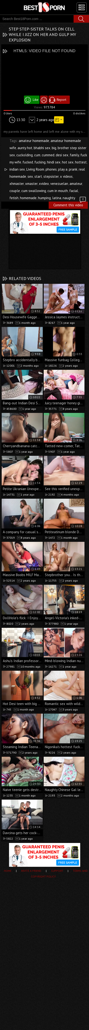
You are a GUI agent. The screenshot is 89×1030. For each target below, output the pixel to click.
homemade (28, 198)
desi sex (62, 155)
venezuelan (59, 183)
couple (14, 190)
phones (51, 169)
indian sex (17, 169)
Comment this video (70, 204)
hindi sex (54, 162)
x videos (66, 176)
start (38, 176)
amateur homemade (34, 140)
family (74, 155)
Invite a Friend (31, 871)
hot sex (68, 162)
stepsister (51, 176)
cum (37, 155)
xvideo (44, 183)
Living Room (35, 169)
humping (44, 198)
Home (7, 871)
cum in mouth (57, 190)
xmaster (31, 183)
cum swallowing (33, 190)
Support (57, 871)
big (54, 148)
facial (73, 190)
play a (62, 169)
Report (61, 99)
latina (56, 198)
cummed (48, 155)
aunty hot (25, 148)
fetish (14, 198)
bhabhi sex (42, 148)
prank (73, 169)
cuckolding (24, 155)
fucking (40, 162)
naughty (69, 198)
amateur (76, 183)
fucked (28, 162)
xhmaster (16, 183)
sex (30, 176)
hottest (81, 162)
